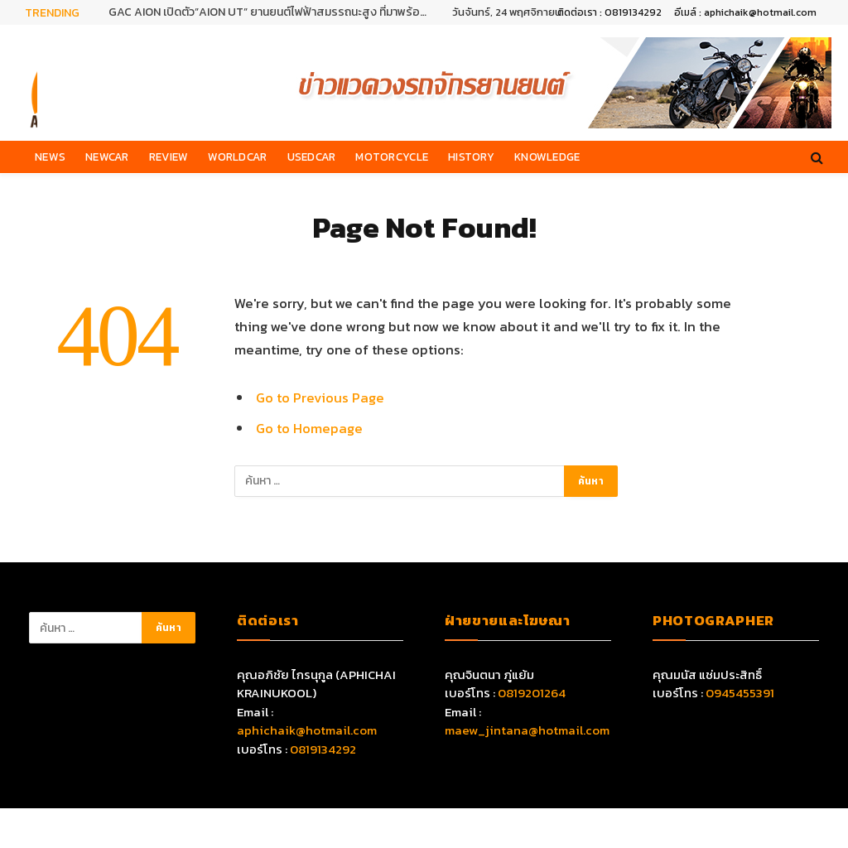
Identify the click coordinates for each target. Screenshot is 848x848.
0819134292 (323, 749)
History (471, 156)
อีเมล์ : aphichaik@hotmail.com (745, 12)
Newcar (107, 156)
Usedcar (311, 156)
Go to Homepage (309, 428)
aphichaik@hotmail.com (307, 730)
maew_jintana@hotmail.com (527, 730)
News (50, 156)
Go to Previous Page (320, 398)
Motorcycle (391, 156)
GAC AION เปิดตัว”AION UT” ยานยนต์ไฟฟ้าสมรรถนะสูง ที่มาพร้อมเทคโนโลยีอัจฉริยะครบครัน (274, 12)
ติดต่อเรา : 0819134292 (609, 12)
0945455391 (740, 692)
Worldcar (237, 156)
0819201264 (532, 692)
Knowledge (547, 156)
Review (169, 156)
